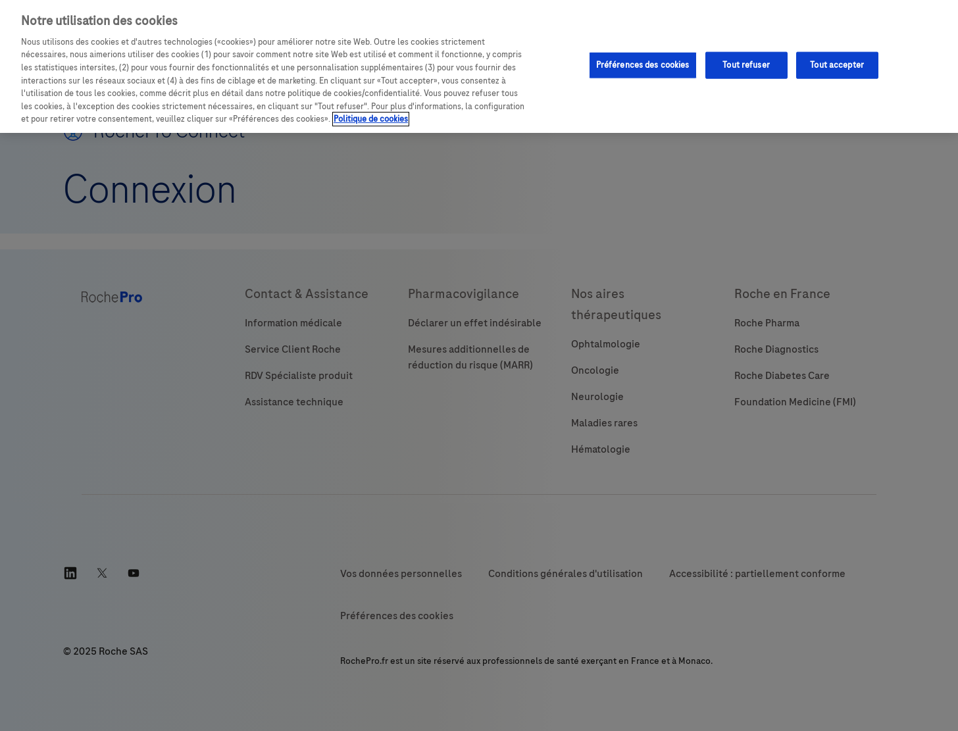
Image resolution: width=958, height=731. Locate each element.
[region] (479, 66)
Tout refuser (746, 64)
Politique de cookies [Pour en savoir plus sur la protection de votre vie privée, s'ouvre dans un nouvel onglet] (371, 119)
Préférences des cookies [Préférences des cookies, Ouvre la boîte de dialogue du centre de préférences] (643, 64)
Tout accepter (837, 64)
